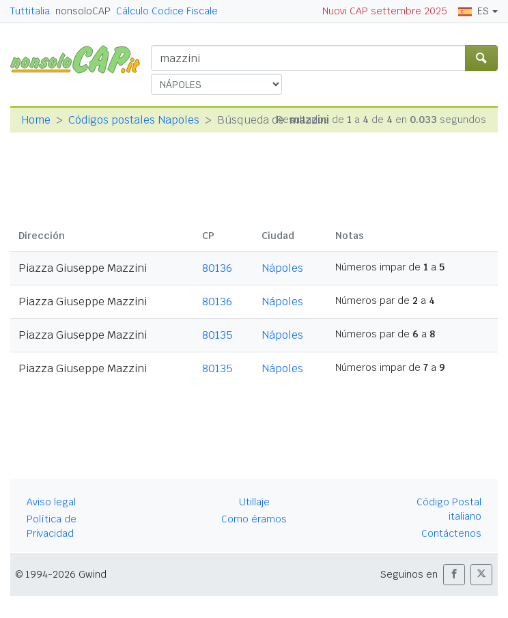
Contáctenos (451, 533)
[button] (454, 574)
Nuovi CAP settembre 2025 (384, 11)
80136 (217, 268)
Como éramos (254, 519)
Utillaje (254, 502)
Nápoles (282, 268)
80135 (217, 335)
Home (36, 120)
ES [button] (473, 11)
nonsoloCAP (83, 11)
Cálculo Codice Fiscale (167, 11)
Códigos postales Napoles (133, 120)
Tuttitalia (30, 11)
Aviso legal (51, 502)
